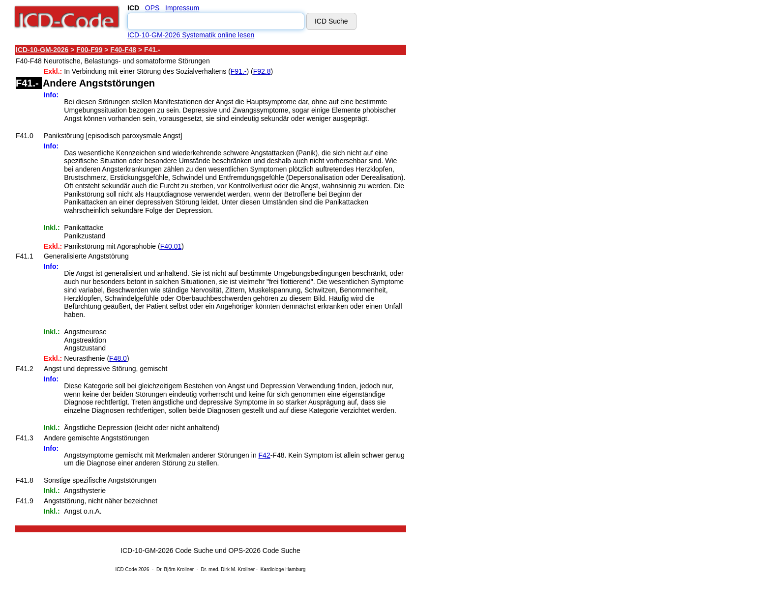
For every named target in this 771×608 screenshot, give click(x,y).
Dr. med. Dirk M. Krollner (228, 569)
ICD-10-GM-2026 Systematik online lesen (190, 35)
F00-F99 (89, 50)
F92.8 (262, 71)
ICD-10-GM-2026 (42, 50)
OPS (152, 8)
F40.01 (171, 246)
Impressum (182, 8)
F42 (264, 455)
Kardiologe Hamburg (283, 569)
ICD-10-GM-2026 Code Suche (166, 550)
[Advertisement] (494, 191)
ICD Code (126, 569)
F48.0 (118, 358)
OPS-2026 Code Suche (264, 550)
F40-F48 (123, 50)
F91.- (239, 71)
